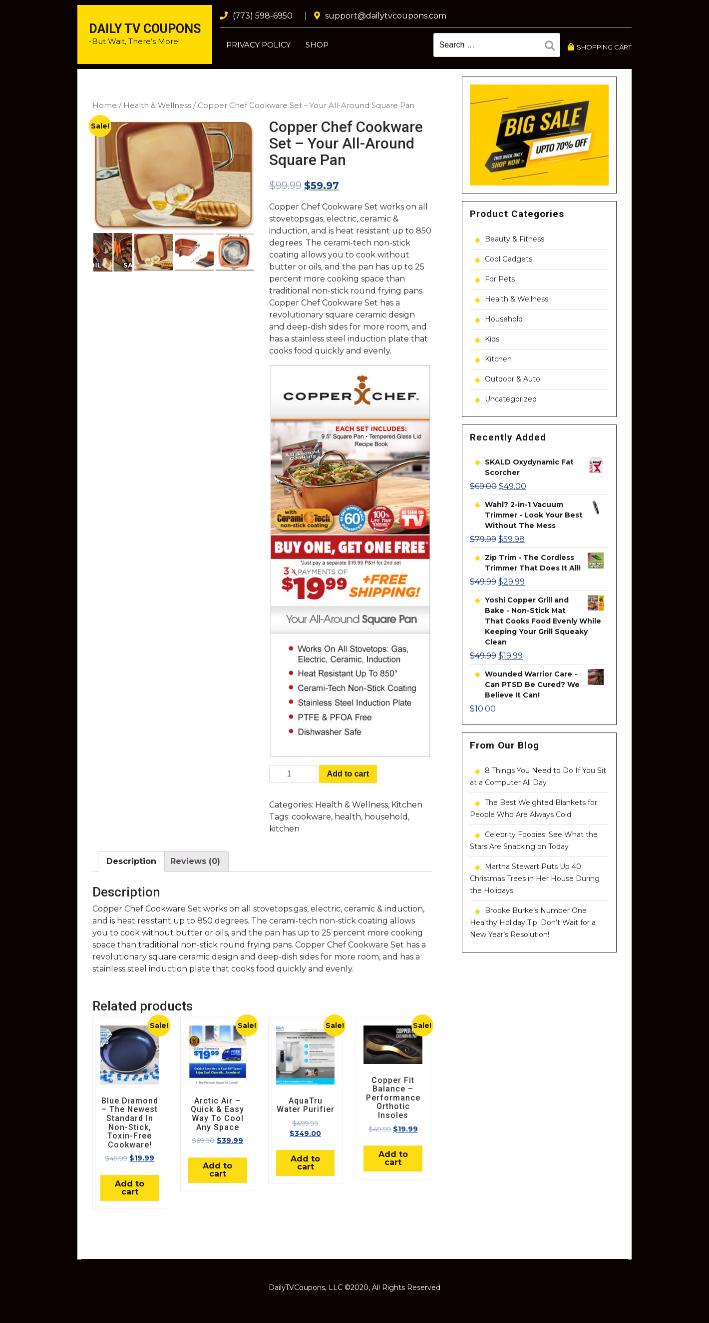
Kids (492, 339)
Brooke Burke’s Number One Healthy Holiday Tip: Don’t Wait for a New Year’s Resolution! (533, 922)
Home (104, 105)
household (386, 817)
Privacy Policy (258, 45)
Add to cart (348, 774)
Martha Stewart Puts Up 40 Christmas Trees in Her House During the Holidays (535, 878)
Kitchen (406, 805)
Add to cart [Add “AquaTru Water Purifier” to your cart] (305, 1163)
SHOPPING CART (600, 47)
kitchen (284, 829)
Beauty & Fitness (514, 239)
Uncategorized (511, 399)
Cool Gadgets (508, 259)
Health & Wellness (157, 105)
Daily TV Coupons (145, 29)
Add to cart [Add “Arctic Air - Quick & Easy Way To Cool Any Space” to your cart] (217, 1169)
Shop (317, 45)
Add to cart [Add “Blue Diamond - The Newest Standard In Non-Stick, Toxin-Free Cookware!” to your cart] (129, 1187)
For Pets (500, 279)
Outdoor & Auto (512, 379)
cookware (311, 817)
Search (552, 47)
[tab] (131, 861)
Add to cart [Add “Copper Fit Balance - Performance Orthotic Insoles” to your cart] (393, 1158)
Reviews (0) (195, 861)
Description (131, 861)
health (348, 817)
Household (504, 319)
